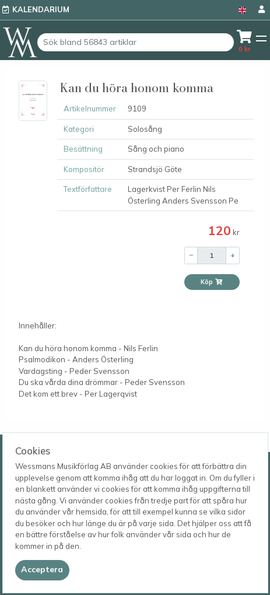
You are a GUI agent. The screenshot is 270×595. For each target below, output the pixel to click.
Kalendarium (40, 9)
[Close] (42, 570)
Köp (212, 282)
